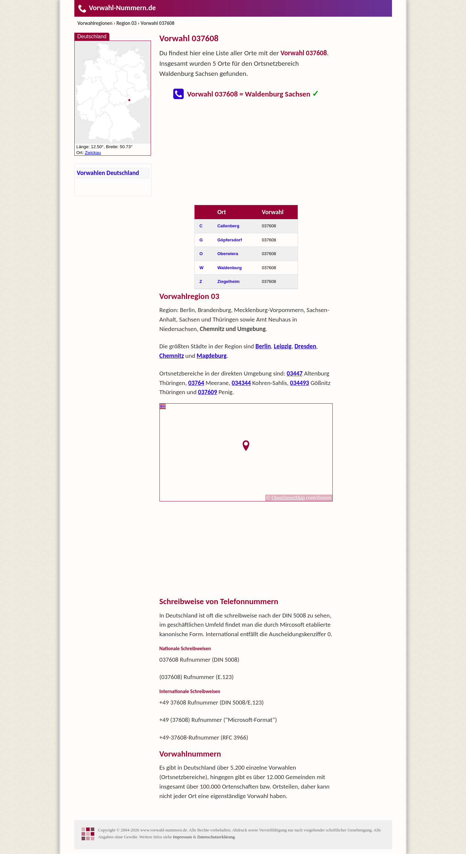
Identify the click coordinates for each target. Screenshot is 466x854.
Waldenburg (229, 267)
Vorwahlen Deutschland (108, 173)
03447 (295, 373)
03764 (196, 383)
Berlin (263, 346)
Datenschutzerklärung (216, 836)
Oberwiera (227, 253)
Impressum (182, 836)
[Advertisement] (246, 153)
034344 (241, 383)
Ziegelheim (228, 281)
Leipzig (282, 346)
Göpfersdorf (229, 239)
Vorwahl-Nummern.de (117, 7)
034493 (299, 383)
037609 (207, 392)
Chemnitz (171, 355)
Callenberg (228, 225)
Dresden (305, 346)
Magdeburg (211, 355)
